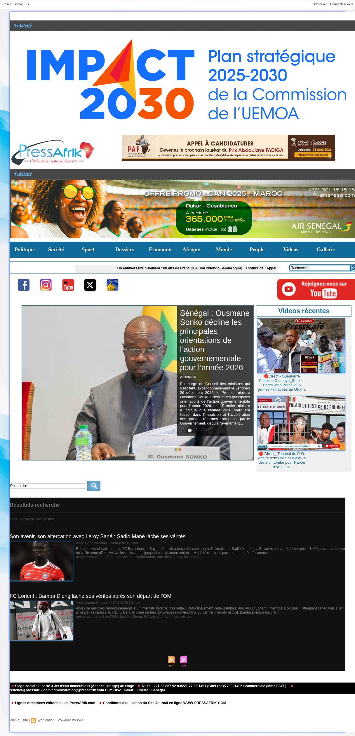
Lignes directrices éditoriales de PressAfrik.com (53, 703)
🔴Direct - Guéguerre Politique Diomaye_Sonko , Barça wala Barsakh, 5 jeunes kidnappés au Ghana (282, 383)
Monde (224, 249)
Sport (88, 249)
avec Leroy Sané (90, 557)
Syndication (45, 720)
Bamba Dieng (131, 616)
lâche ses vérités (119, 557)
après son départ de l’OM (97, 616)
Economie (160, 249)
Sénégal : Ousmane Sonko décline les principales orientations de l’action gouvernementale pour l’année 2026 (215, 340)
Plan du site (19, 720)
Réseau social (12, 4)
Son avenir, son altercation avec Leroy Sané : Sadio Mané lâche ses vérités (97, 536)
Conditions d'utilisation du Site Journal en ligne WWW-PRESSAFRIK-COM (162, 703)
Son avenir (193, 557)
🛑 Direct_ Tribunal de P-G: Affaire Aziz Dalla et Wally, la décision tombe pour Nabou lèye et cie (282, 460)
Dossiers (124, 249)
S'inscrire (319, 4)
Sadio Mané (145, 557)
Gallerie (326, 249)
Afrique (191, 249)
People (257, 249)
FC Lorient (152, 616)
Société (56, 249)
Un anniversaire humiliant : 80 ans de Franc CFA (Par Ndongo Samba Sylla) (181, 268)
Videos (290, 249)
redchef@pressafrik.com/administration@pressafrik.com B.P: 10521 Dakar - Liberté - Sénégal (151, 688)
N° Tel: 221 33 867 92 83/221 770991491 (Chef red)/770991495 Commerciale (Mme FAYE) (212, 686)
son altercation (169, 557)
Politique (25, 249)
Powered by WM (70, 720)
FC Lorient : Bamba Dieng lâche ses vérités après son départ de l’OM (90, 596)
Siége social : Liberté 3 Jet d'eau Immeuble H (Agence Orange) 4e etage (73, 686)
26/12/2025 (188, 377)
